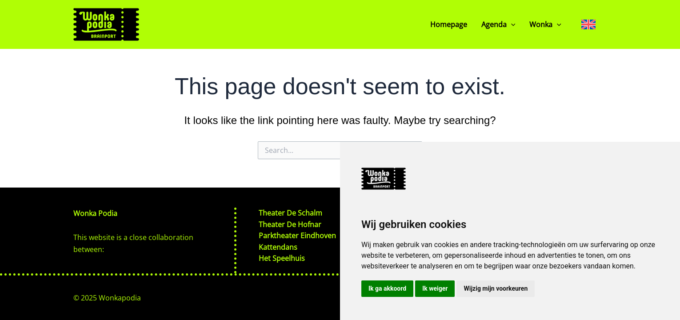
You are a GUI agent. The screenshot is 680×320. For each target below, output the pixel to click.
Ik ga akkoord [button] (387, 288)
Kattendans (278, 247)
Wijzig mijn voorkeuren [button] (496, 288)
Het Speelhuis (282, 259)
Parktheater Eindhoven (297, 235)
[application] (511, 24)
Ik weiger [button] (435, 288)
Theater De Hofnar (290, 223)
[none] (588, 24)
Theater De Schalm (290, 211)
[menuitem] (588, 24)
